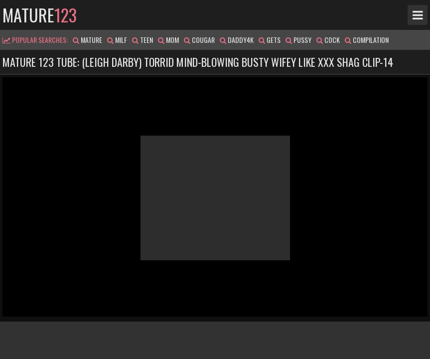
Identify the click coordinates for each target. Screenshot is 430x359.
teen (142, 39)
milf (117, 39)
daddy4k (237, 39)
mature (39, 15)
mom (168, 39)
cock (328, 39)
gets (270, 39)
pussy (298, 39)
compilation (367, 39)
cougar (199, 39)
